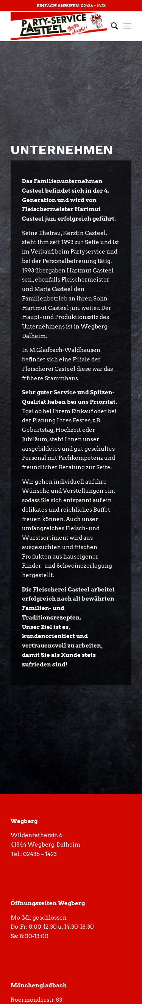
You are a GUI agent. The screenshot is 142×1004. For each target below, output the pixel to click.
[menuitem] (110, 26)
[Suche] (110, 26)
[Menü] (127, 26)
